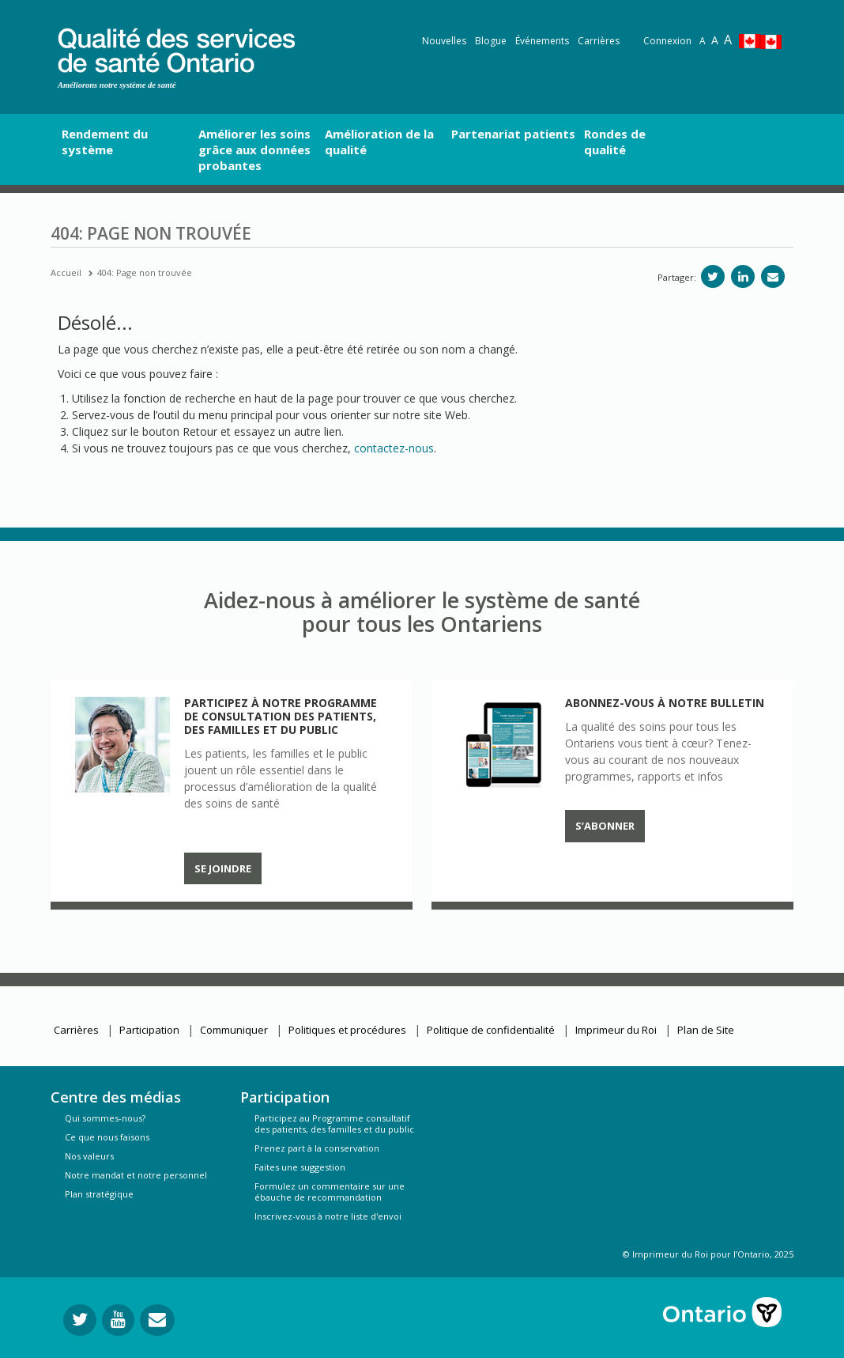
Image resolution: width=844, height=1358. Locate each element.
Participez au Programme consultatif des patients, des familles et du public (334, 1123)
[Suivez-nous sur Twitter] (79, 1320)
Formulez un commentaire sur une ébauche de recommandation (329, 1191)
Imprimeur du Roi (616, 1030)
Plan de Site (705, 1030)
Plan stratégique (99, 1194)
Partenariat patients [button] (513, 134)
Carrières (599, 40)
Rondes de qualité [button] (615, 141)
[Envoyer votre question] (157, 1320)
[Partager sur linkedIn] (743, 276)
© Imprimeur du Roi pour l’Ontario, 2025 (708, 1254)
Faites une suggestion (299, 1167)
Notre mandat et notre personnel (136, 1175)
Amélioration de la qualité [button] (379, 141)
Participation (149, 1030)
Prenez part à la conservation (316, 1148)
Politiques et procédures (347, 1030)
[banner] (176, 48)
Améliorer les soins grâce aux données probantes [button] (254, 149)
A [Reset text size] (702, 40)
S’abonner (605, 826)
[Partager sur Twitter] (713, 276)
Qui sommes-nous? (105, 1118)
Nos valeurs (89, 1156)
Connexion (667, 40)
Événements (542, 40)
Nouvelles (444, 40)
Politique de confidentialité (491, 1030)
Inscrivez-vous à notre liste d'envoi (327, 1216)
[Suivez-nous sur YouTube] (118, 1320)
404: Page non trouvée (144, 272)
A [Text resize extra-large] (728, 39)
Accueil (66, 272)
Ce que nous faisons (107, 1137)
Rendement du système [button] (105, 141)
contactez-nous (394, 448)
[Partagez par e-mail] (773, 276)
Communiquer (234, 1030)
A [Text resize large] (714, 39)
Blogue (491, 40)
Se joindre (222, 868)
